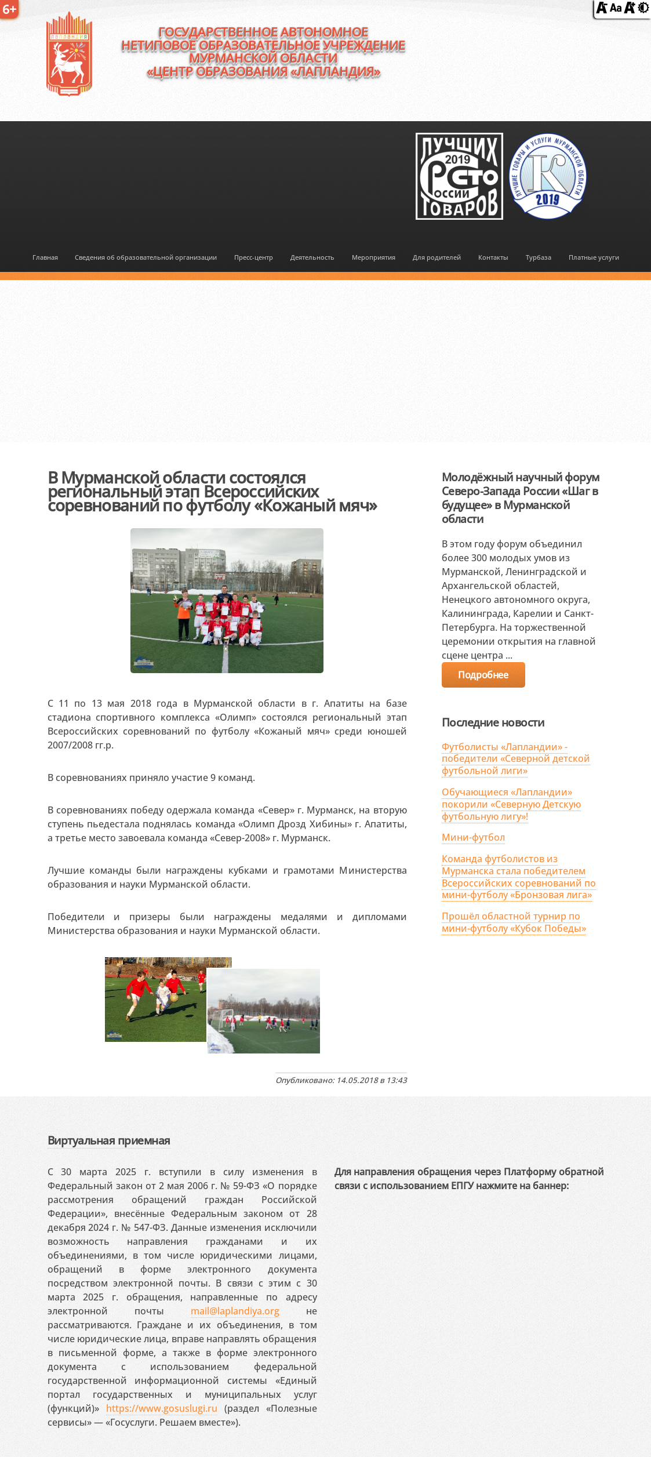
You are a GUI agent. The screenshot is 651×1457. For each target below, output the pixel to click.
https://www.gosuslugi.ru (161, 1408)
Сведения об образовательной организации (146, 257)
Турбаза (538, 257)
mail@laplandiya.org (235, 1311)
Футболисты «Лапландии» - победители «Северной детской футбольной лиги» (516, 758)
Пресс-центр (253, 257)
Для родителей (437, 257)
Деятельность (312, 257)
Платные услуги (594, 257)
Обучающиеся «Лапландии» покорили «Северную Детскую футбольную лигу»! (511, 804)
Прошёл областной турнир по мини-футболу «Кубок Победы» (514, 922)
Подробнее (483, 674)
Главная (45, 257)
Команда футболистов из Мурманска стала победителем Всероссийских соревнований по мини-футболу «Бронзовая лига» (519, 876)
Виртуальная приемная (109, 1140)
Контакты (493, 257)
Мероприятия (373, 257)
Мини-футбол (473, 837)
